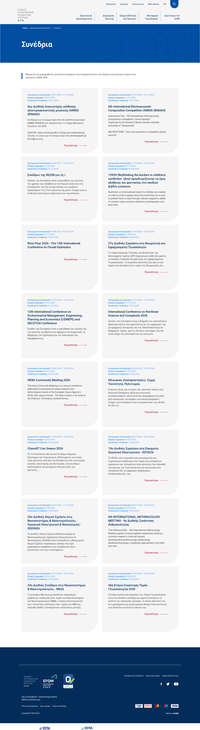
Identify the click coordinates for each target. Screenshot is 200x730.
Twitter (168, 683)
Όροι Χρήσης (45, 706)
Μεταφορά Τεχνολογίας (151, 17)
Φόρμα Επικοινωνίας (170, 676)
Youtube (176, 683)
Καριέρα (124, 4)
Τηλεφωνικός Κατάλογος (134, 676)
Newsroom (111, 4)
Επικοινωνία (138, 4)
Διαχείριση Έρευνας (108, 17)
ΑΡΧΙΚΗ (24, 28)
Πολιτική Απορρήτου (30, 706)
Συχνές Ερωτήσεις (153, 676)
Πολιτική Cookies (59, 706)
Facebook (161, 683)
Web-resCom (153, 4)
